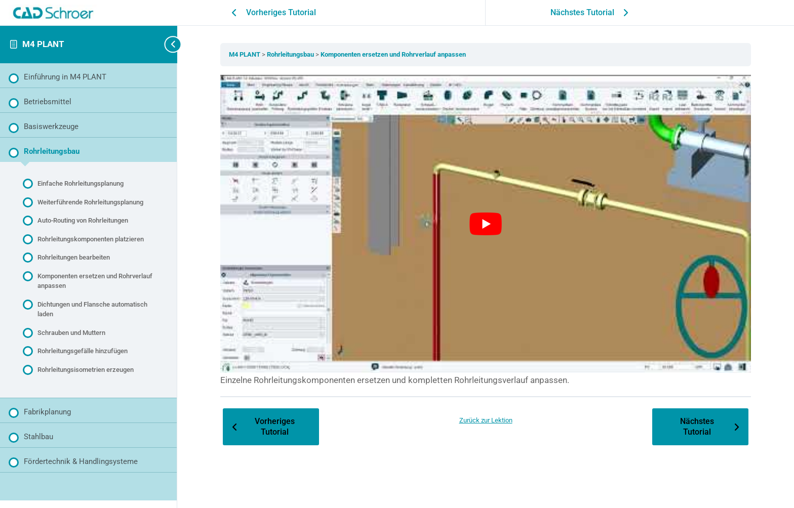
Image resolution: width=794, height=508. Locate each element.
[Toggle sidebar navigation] (162, 44)
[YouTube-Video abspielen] (485, 224)
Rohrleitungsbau (291, 54)
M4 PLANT (43, 44)
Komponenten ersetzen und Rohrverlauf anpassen (393, 54)
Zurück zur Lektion (485, 420)
